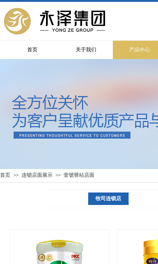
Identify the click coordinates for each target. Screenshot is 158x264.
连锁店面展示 (37, 175)
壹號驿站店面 (79, 175)
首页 (5, 175)
